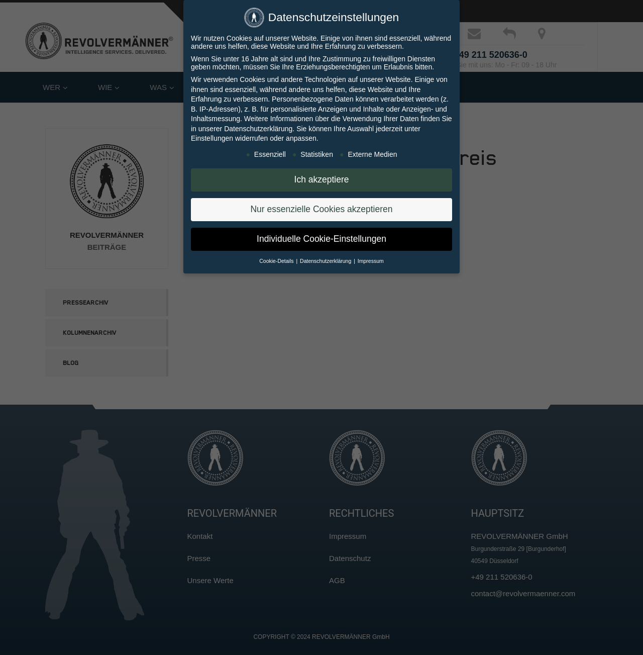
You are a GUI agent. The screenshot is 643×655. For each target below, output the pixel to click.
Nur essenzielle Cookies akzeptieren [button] (321, 209)
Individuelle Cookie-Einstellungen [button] (321, 238)
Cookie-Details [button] (277, 260)
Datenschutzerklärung (258, 128)
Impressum (371, 260)
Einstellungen (212, 138)
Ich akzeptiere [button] (321, 179)
